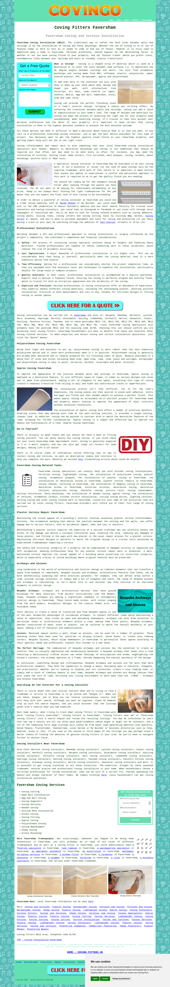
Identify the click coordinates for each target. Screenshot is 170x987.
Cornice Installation (86, 919)
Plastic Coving (61, 907)
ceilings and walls (102, 70)
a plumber (54, 858)
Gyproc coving (70, 398)
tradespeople (24, 845)
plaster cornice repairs (119, 481)
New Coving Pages (31, 962)
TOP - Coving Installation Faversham (39, 940)
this (80, 459)
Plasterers (82, 962)
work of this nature (98, 170)
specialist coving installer (74, 164)
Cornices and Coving (111, 907)
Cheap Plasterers (130, 926)
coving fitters (47, 331)
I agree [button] (95, 979)
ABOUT (126, 20)
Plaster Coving (132, 923)
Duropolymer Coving (85, 907)
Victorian (59, 91)
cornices (41, 155)
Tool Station (107, 222)
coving (128, 46)
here (103, 775)
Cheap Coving (51, 910)
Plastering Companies (72, 926)
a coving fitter (65, 845)
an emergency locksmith (46, 851)
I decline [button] (105, 979)
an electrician (91, 851)
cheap (29, 191)
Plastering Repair (38, 929)
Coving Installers (141, 910)
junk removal (69, 848)
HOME (111, 20)
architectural (25, 666)
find (26, 749)
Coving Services (105, 916)
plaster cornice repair (101, 551)
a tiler (115, 858)
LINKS (118, 20)
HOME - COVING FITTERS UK (85, 952)
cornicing (85, 858)
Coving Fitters (46, 962)
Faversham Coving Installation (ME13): (41, 42)
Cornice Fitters (27, 913)
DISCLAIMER (147, 20)
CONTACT (135, 20)
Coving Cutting (81, 916)
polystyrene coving (65, 490)
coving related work (61, 500)
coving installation (100, 234)
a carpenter (106, 854)
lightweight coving (75, 474)
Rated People (68, 203)
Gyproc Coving (118, 910)
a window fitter (69, 854)
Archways (111, 618)
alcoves (44, 640)
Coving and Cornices (37, 907)
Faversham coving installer (64, 134)
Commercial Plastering (102, 926)
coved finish (101, 137)
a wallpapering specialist (113, 848)
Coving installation (29, 315)
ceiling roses (57, 155)
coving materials (72, 289)
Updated (58, 962)
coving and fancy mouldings (79, 46)
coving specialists (134, 325)
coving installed (53, 765)
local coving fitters (50, 503)
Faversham (80, 315)
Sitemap (19, 962)
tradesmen (90, 861)
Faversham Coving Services (41, 785)
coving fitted (57, 55)
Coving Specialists (130, 913)
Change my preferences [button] (121, 979)
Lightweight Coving (95, 910)
